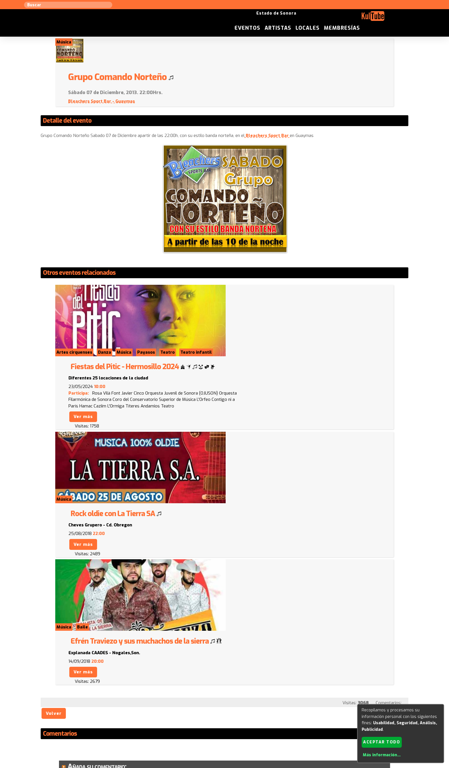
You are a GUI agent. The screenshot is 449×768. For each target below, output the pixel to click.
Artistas (327, 18)
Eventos (297, 18)
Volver (54, 509)
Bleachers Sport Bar (267, 111)
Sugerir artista (117, 710)
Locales (357, 18)
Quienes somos (282, 710)
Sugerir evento (183, 710)
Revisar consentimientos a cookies (224, 765)
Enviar (80, 682)
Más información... (381, 755)
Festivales (337, 710)
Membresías (391, 18)
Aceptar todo (381, 742)
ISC (259, 710)
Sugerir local (150, 710)
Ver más (246, 321)
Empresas (311, 710)
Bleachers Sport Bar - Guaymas (264, 77)
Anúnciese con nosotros (228, 710)
